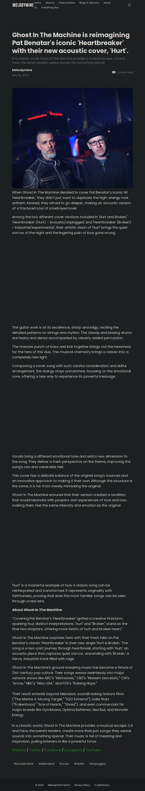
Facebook (53, 750)
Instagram (73, 750)
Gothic (79, 764)
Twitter (35, 750)
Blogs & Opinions (89, 2)
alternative (46, 764)
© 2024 (39, 785)
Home (37, 2)
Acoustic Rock (23, 764)
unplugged (98, 764)
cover (64, 764)
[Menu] (129, 5)
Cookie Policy (102, 785)
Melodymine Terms (59, 785)
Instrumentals (67, 2)
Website (19, 750)
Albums (50, 2)
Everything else (50, 7)
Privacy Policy (82, 785)
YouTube (93, 750)
